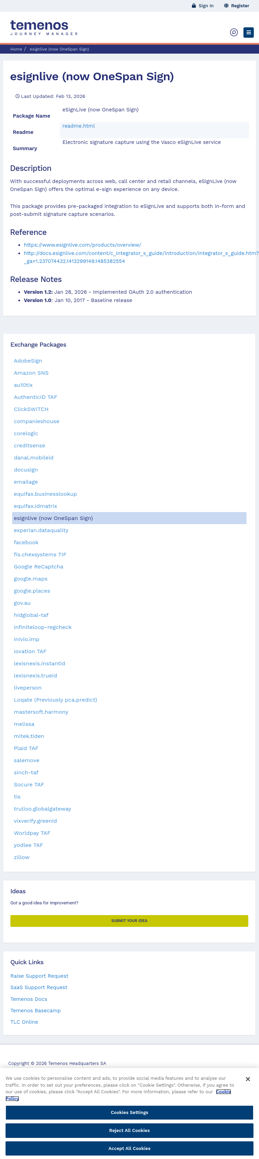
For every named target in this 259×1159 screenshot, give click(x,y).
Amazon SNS (31, 372)
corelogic (26, 433)
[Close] (248, 1082)
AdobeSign (28, 360)
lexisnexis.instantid (39, 663)
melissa (24, 724)
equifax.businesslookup (45, 494)
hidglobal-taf (31, 615)
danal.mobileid (34, 457)
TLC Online (24, 1022)
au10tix (23, 385)
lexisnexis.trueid (35, 675)
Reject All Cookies (129, 1133)
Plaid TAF (26, 748)
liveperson (27, 687)
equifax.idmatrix (35, 506)
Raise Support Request (39, 976)
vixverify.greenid (35, 821)
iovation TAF (30, 651)
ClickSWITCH (31, 409)
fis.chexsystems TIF (40, 554)
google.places (32, 590)
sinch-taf (26, 772)
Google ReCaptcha (38, 566)
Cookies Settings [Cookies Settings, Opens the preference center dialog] (129, 1115)
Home (16, 49)
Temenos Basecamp (35, 1010)
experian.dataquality (41, 530)
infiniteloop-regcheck (43, 627)
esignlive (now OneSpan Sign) (92, 76)
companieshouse (36, 421)
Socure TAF (29, 784)
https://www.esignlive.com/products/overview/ (82, 245)
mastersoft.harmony (41, 712)
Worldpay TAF (32, 833)
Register (237, 5)
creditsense (29, 445)
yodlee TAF (28, 845)
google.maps (30, 578)
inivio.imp (26, 639)
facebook (26, 542)
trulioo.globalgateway (42, 808)
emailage (26, 481)
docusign (26, 469)
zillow (21, 857)
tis (17, 796)
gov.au (22, 603)
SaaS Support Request (38, 987)
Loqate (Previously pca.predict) (55, 699)
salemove (26, 760)
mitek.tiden (29, 736)
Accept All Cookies (129, 1151)
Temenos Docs (28, 999)
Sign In (203, 5)
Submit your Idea (129, 921)
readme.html (79, 126)
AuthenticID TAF (35, 397)
